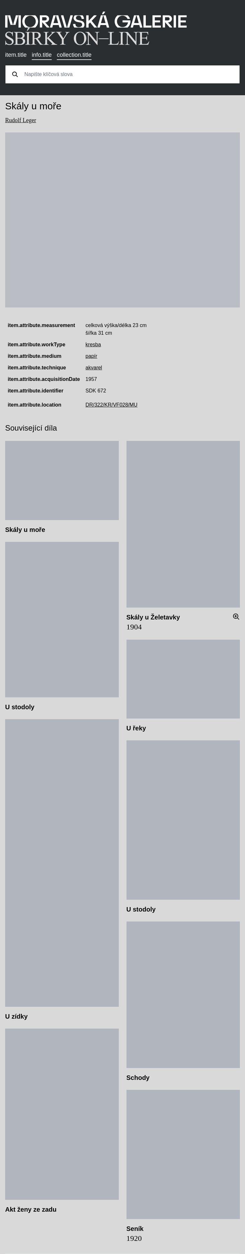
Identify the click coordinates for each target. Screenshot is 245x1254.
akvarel (93, 367)
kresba (93, 344)
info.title (42, 55)
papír (91, 356)
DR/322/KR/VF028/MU (111, 405)
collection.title (74, 55)
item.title (16, 55)
